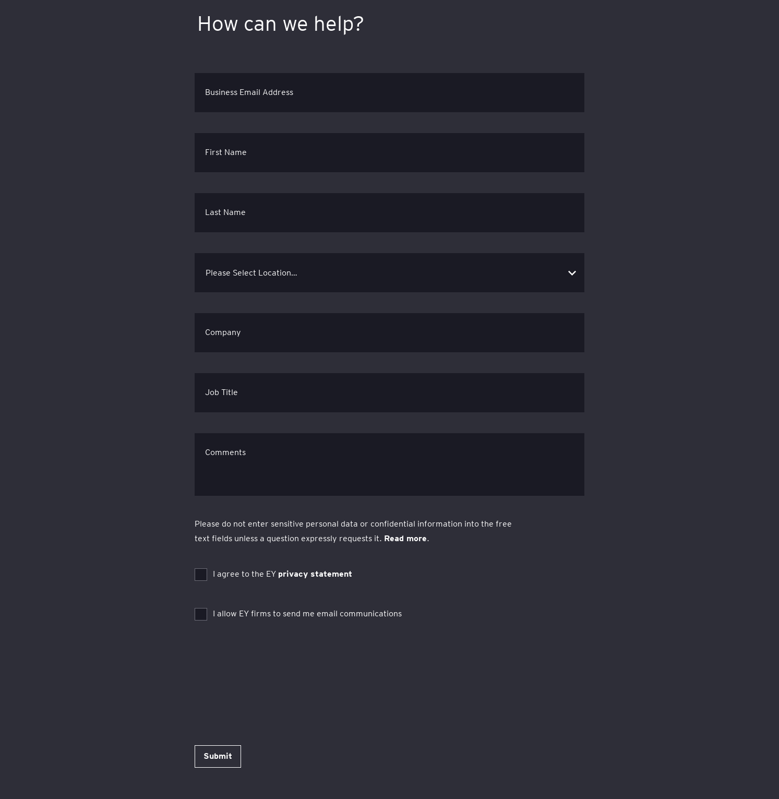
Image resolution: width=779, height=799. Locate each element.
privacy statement (315, 574)
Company (223, 332)
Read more (405, 538)
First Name (226, 152)
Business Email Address (249, 92)
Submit (217, 756)
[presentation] (274, 666)
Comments (225, 452)
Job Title (221, 392)
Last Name (225, 212)
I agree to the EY (282, 574)
